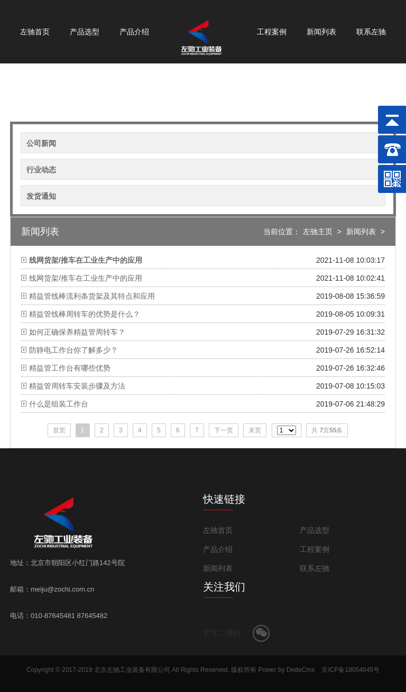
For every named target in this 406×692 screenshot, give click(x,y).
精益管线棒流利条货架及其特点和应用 (92, 296)
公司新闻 (41, 143)
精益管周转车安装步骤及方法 (77, 386)
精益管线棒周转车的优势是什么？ (84, 314)
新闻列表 (321, 31)
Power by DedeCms (286, 669)
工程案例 (272, 31)
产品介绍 (134, 31)
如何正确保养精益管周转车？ (77, 332)
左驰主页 (318, 231)
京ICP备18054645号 (350, 669)
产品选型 (84, 31)
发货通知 (41, 196)
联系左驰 (371, 31)
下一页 (223, 430)
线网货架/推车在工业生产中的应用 (85, 278)
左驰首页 (35, 31)
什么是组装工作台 (58, 404)
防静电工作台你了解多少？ (73, 350)
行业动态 (41, 169)
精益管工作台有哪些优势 (69, 368)
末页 (254, 430)
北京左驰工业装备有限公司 (132, 669)
